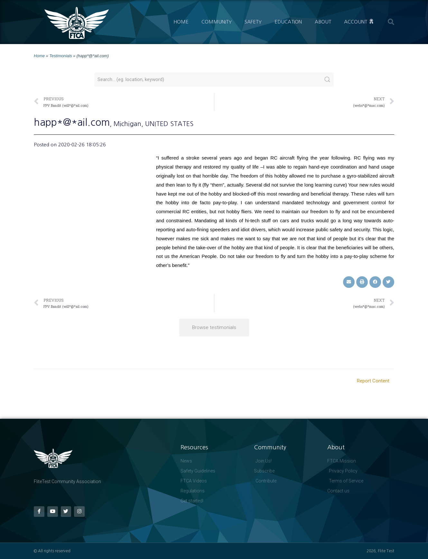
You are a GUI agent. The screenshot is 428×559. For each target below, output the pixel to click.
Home (181, 21)
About (323, 21)
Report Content (373, 381)
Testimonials (60, 55)
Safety (253, 21)
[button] (391, 21)
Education (288, 21)
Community (216, 21)
